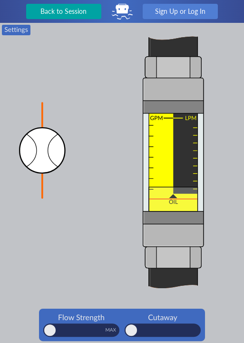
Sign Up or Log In (180, 11)
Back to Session (63, 11)
